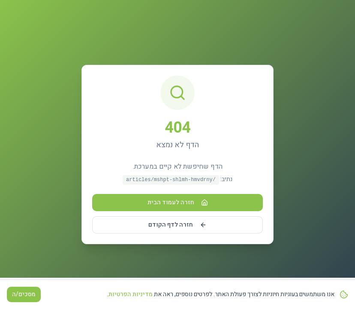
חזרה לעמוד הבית (177, 202)
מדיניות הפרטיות (130, 294)
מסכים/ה (24, 294)
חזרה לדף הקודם (177, 224)
